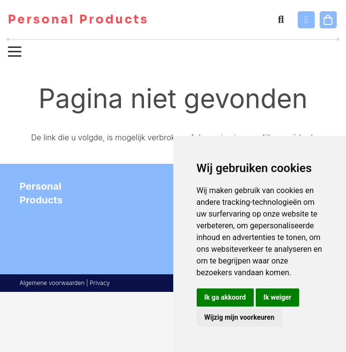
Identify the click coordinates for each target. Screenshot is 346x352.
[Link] (306, 19)
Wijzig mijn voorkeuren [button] (239, 317)
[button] (280, 19)
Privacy (100, 282)
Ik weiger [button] (277, 297)
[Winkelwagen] (328, 19)
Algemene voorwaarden (52, 282)
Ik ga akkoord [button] (225, 297)
